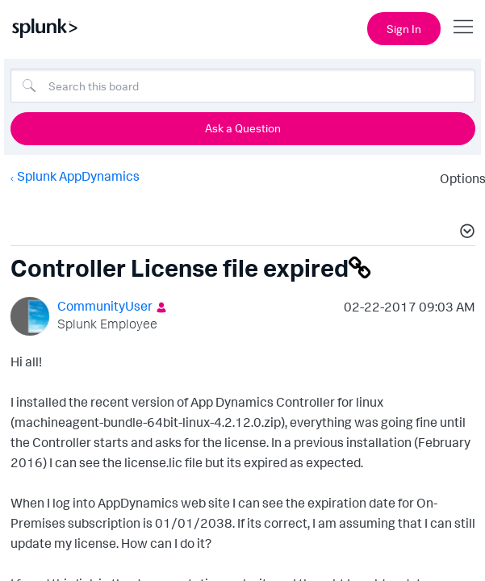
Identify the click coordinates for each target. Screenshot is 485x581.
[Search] (242, 85)
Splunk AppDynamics (77, 176)
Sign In (404, 29)
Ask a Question (243, 128)
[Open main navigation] (463, 26)
